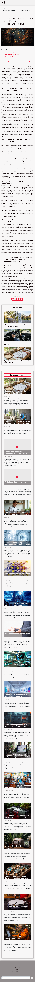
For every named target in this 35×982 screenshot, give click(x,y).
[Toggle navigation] (3, 2)
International (17, 967)
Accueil (2, 9)
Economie (17, 965)
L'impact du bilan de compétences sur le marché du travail (13, 59)
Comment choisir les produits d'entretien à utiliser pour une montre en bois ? (16, 878)
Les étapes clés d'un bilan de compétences (10, 56)
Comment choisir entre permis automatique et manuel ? (17, 343)
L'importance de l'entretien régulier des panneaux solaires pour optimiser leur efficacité (16, 453)
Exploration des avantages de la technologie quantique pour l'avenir (17, 605)
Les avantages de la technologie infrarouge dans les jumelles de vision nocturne (17, 817)
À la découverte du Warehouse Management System (16, 938)
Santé (16, 969)
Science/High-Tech (9, 9)
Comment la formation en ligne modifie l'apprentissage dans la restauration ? (16, 514)
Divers (16, 974)
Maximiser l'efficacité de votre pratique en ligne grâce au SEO (16, 756)
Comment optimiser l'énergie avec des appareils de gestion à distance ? (18, 423)
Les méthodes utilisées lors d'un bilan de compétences (12, 54)
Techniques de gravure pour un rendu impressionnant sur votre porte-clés (17, 484)
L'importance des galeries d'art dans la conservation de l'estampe (17, 695)
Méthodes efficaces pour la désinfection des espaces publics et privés (16, 325)
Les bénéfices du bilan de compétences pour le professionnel (13, 52)
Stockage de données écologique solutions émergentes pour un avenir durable (17, 575)
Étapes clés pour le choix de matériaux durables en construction (17, 361)
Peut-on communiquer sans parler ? (17, 634)
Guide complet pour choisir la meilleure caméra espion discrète (17, 725)
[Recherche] (15, 977)
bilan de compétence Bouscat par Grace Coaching (17, 175)
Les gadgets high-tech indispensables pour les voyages (17, 847)
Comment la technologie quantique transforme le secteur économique (17, 544)
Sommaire (5, 50)
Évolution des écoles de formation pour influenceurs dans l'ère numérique (18, 787)
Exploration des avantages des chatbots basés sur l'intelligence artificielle (17, 666)
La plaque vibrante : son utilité (16, 906)
